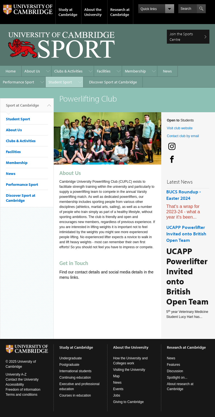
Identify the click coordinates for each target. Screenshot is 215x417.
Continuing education (75, 377)
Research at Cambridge (120, 12)
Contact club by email (183, 136)
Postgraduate (69, 365)
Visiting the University (129, 370)
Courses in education (75, 395)
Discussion (175, 371)
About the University (93, 12)
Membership (135, 71)
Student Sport (60, 82)
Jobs (116, 395)
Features (173, 365)
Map (116, 376)
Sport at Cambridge (22, 107)
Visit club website (180, 128)
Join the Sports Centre (181, 36)
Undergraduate (70, 358)
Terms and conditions (21, 395)
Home (11, 71)
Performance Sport (18, 82)
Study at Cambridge (68, 12)
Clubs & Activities (68, 71)
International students (75, 371)
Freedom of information (23, 390)
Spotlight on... (177, 377)
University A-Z (16, 374)
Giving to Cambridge (128, 402)
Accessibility (15, 384)
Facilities (104, 71)
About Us (32, 71)
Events (118, 389)
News (167, 71)
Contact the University (22, 379)
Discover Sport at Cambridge (113, 82)
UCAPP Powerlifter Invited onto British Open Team (186, 233)
